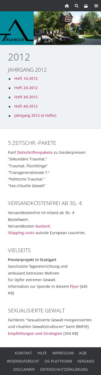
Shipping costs (21, 232)
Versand (85, 361)
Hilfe (42, 352)
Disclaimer (24, 369)
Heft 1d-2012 (26, 78)
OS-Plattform (58, 361)
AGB (82, 352)
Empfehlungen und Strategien (35, 333)
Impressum (63, 352)
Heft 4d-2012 (26, 106)
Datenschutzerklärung (64, 369)
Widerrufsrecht (23, 361)
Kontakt (23, 352)
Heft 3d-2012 (26, 96)
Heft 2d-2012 (26, 87)
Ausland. (43, 226)
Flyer (74, 286)
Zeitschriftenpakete (34, 152)
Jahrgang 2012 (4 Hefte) (35, 115)
